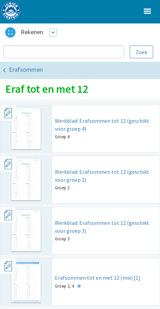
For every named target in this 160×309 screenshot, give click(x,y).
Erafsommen (26, 69)
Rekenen (32, 32)
